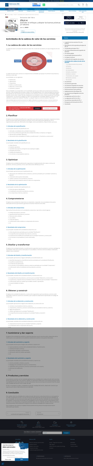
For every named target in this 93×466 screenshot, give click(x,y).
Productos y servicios (71, 77)
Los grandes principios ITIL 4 (72, 48)
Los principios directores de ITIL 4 (73, 55)
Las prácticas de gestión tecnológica (74, 87)
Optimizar (69, 68)
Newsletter (72, 442)
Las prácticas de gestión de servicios (74, 85)
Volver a (27, 31)
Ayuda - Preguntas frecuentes (55, 442)
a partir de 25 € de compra (55, 425)
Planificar (69, 66)
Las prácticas (40, 414)
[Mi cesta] (83, 4)
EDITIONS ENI (68, 456)
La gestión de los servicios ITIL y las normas (74, 43)
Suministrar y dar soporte (72, 75)
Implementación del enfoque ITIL (73, 91)
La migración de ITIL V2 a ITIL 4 (72, 96)
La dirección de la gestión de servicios (20, 414)
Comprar (37, 108)
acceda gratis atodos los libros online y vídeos (38, 426)
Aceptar (66, 433)
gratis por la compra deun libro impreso (22, 426)
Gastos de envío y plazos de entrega (57, 446)
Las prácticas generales (71, 83)
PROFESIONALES (40, 456)
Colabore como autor (34, 446)
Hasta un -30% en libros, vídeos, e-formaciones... (46, 1)
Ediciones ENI (12, 5)
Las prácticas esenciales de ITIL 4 (73, 100)
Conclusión (69, 79)
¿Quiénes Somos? (33, 444)
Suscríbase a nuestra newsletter (32, 433)
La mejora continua (70, 57)
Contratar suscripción (50, 108)
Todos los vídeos (74, 446)
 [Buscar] (78, 5)
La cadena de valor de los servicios (74, 64)
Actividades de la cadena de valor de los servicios (75, 62)
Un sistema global (69, 53)
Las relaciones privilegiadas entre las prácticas (74, 94)
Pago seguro (52, 444)
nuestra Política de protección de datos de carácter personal (33, 434)
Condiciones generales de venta (36, 450)
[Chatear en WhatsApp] (44, 5)
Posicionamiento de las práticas (73, 89)
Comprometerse (70, 70)
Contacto (51, 448)
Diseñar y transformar (72, 72)
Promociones (73, 444)
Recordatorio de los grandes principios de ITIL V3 (75, 46)
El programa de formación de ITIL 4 (73, 102)
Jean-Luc (24, 27)
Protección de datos (33, 448)
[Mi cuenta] (87, 4)
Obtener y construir (71, 74)
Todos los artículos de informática (36, 442)
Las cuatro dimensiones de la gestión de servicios (75, 51)
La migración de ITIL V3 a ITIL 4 (72, 98)
